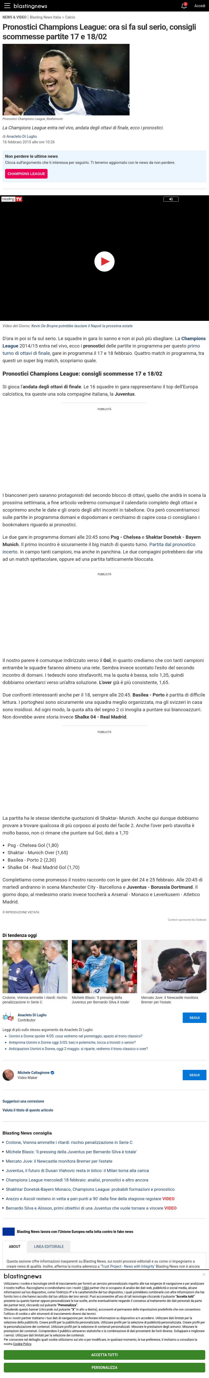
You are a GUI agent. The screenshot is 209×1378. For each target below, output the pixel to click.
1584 (85, 1288)
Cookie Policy (22, 1344)
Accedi (199, 6)
